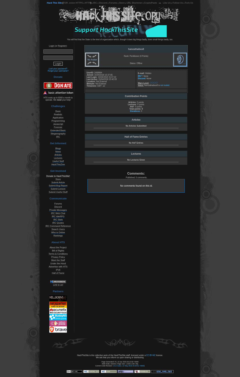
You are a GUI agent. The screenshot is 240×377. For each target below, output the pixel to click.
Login (51, 46)
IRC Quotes (58, 223)
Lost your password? (58, 69)
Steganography (58, 133)
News (58, 151)
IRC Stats (58, 219)
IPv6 (58, 270)
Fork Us (189, 3)
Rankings (58, 235)
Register (62, 46)
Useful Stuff (58, 161)
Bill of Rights (58, 250)
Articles (58, 155)
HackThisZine (58, 164)
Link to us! (58, 285)
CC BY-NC (151, 355)
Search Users (58, 229)
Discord (103, 3)
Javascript (58, 124)
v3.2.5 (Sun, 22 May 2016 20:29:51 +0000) (129, 366)
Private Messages (58, 210)
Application (58, 117)
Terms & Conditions (58, 254)
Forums (113, 3)
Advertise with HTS (58, 266)
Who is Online (58, 232)
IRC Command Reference (58, 226)
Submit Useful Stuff (58, 192)
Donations (135, 111)
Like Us (167, 3)
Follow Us (178, 3)
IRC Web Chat (58, 213)
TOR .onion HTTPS (73, 3)
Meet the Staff (58, 260)
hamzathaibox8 (136, 49)
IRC (95, 3)
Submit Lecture (58, 189)
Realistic (58, 114)
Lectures (58, 158)
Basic (58, 111)
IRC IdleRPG (58, 216)
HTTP (88, 3)
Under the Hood (58, 263)
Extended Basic (58, 130)
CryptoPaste (150, 3)
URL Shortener (134, 3)
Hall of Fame (58, 273)
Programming (58, 121)
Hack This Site (54, 3)
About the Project (58, 247)
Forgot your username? (58, 71)
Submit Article (58, 182)
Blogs (58, 148)
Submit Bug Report (58, 185)
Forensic (58, 127)
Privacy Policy (58, 257)
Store (122, 3)
